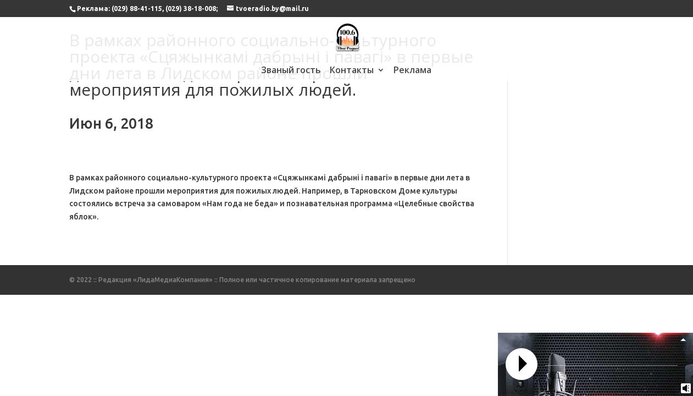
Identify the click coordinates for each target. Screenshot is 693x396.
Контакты (352, 71)
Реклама (412, 71)
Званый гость (291, 71)
